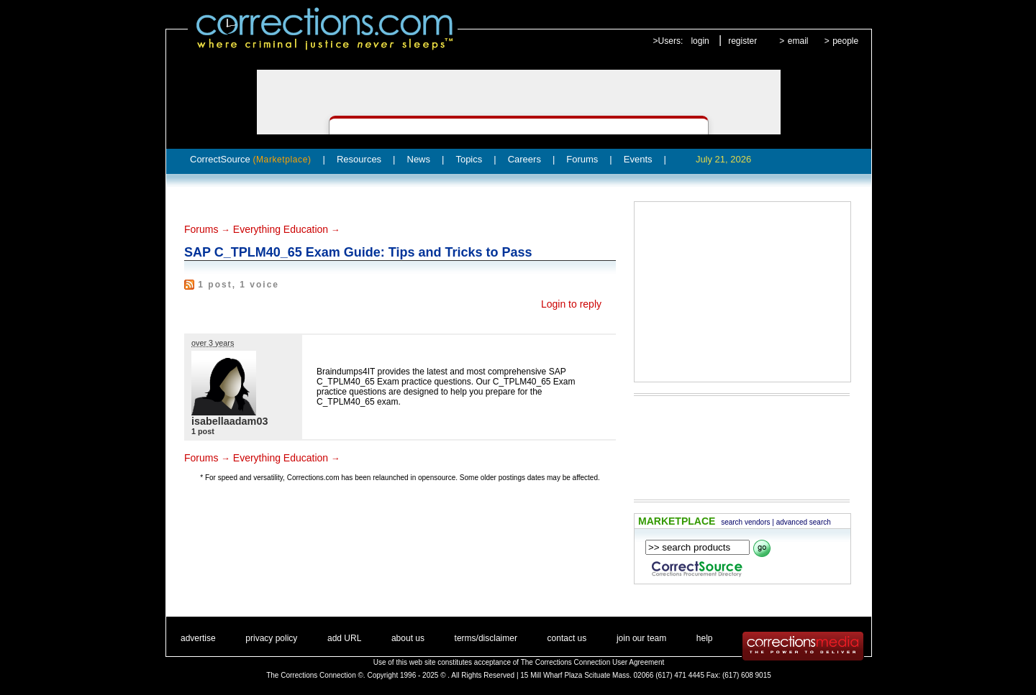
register (742, 41)
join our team (641, 638)
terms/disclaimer (486, 638)
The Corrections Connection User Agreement (593, 662)
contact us (567, 638)
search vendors (745, 522)
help (704, 638)
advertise (198, 638)
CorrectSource (251, 159)
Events (638, 159)
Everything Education (280, 229)
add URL (344, 638)
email (798, 41)
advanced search (803, 522)
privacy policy (271, 638)
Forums (582, 159)
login (700, 41)
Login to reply (571, 304)
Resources (359, 159)
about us (407, 638)
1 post (202, 431)
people (845, 41)
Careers (524, 159)
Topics (468, 159)
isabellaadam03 (229, 421)
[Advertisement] (742, 292)
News (419, 159)
